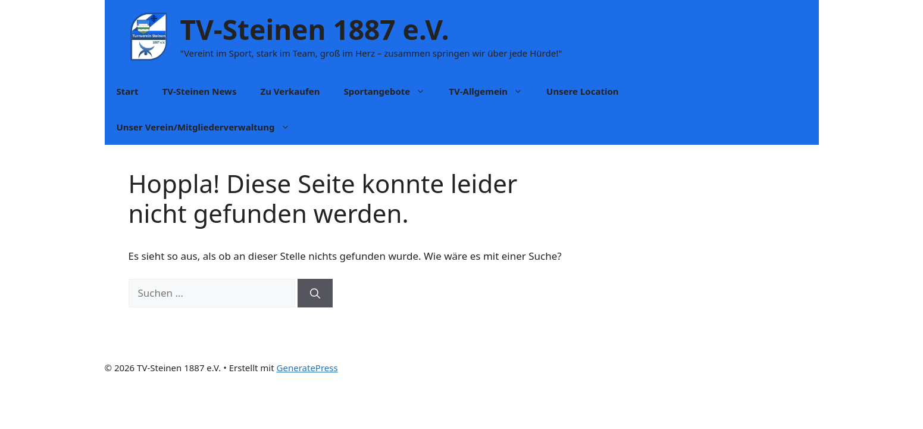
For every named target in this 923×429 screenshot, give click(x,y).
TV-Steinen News (199, 91)
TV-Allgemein (491, 91)
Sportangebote (390, 91)
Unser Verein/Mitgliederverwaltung (209, 127)
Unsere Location (582, 91)
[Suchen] (315, 293)
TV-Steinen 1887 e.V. (314, 29)
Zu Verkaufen (290, 91)
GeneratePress (307, 368)
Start (128, 91)
